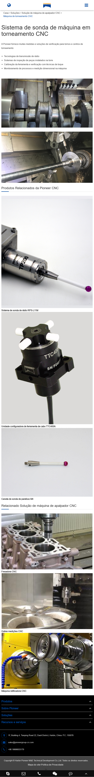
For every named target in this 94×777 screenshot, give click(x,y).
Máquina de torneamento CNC (18, 16)
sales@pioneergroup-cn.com (17, 742)
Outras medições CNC (12, 631)
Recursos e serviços (13, 722)
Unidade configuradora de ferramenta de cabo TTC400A (28, 426)
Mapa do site (34, 764)
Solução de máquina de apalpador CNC (41, 13)
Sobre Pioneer (10, 708)
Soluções (15, 13)
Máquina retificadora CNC (13, 691)
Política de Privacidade (52, 764)
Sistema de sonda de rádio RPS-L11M (19, 310)
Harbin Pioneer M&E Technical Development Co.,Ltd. (38, 760)
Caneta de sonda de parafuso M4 (17, 499)
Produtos (6, 701)
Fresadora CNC (9, 571)
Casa (6, 13)
